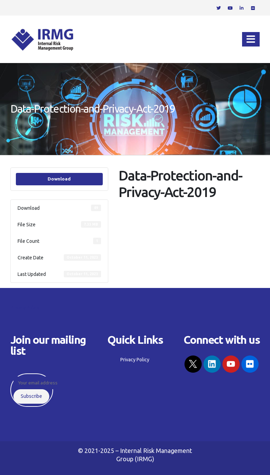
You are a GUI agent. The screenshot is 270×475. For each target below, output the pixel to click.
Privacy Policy (24, 307)
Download (59, 179)
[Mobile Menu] (251, 39)
